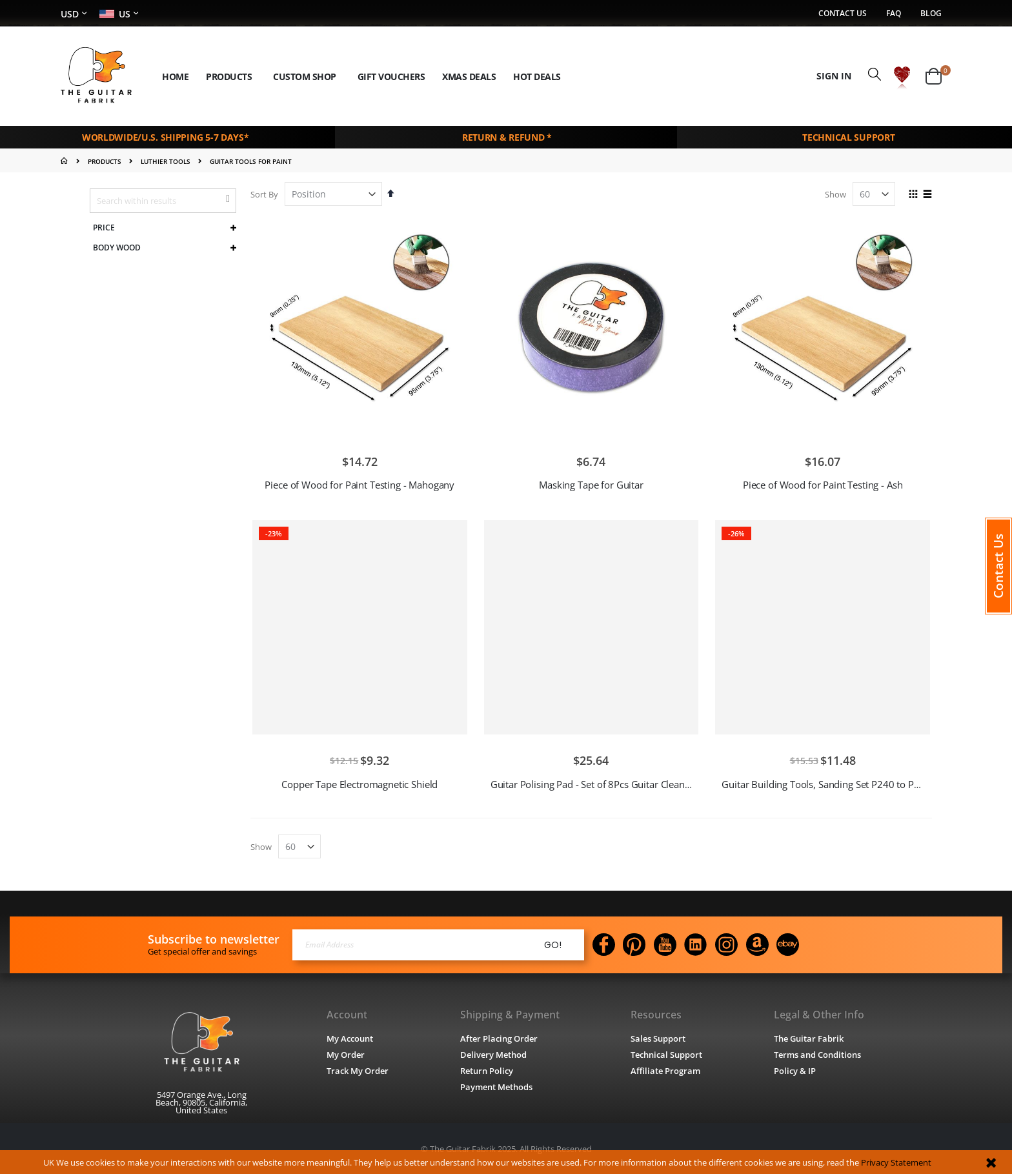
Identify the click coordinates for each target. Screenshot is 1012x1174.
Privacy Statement (895, 1162)
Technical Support (666, 1053)
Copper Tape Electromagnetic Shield (360, 782)
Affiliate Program (666, 1069)
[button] (902, 76)
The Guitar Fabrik (809, 1037)
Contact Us (843, 13)
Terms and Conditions (817, 1053)
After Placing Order (499, 1037)
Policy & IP (795, 1069)
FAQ (893, 13)
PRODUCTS (104, 160)
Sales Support (658, 1037)
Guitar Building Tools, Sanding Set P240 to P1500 (829, 782)
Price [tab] (104, 226)
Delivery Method (493, 1053)
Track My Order (358, 1069)
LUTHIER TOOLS (165, 160)
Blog (931, 13)
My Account (350, 1037)
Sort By (264, 193)
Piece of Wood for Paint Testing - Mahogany (359, 483)
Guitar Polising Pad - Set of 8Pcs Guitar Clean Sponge (605, 782)
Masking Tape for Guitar (591, 483)
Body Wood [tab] (117, 246)
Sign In (833, 76)
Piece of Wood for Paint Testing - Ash (822, 483)
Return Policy (486, 1069)
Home (65, 160)
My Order (346, 1053)
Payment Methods (496, 1085)
